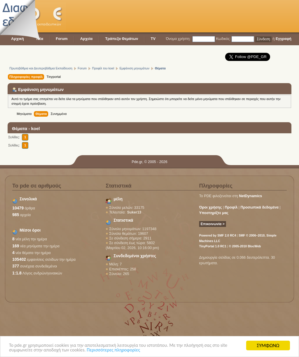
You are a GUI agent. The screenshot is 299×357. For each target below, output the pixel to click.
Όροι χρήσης (210, 207)
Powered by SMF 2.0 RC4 (217, 235)
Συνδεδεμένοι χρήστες (135, 256)
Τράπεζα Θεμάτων (121, 38)
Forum (61, 38)
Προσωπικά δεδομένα (260, 207)
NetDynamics (250, 196)
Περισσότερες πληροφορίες (119, 351)
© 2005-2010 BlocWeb (245, 246)
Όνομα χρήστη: (178, 39)
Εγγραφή (283, 39)
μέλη (118, 199)
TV (153, 38)
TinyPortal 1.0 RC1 (212, 246)
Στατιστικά (123, 220)
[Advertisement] (185, 16)
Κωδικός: (223, 39)
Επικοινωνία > (213, 224)
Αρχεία (86, 38)
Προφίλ (231, 207)
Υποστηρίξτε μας (213, 213)
